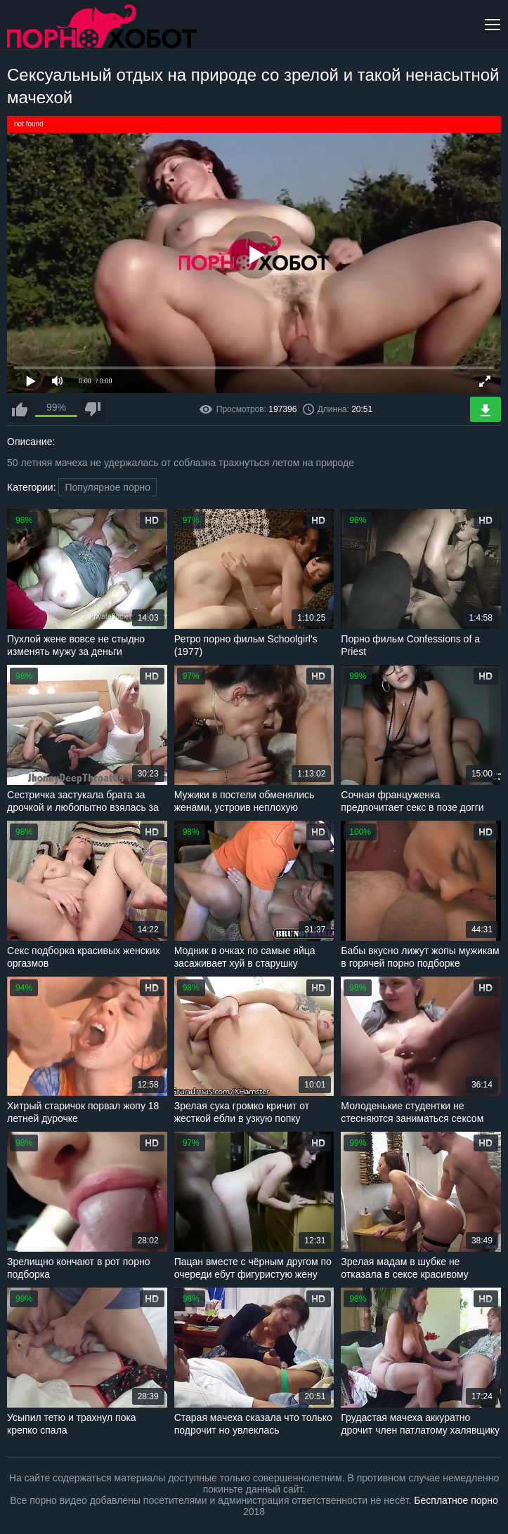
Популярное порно (107, 487)
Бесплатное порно (455, 1500)
